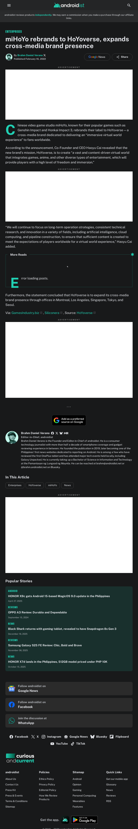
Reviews (13, 607)
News (67, 485)
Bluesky (98, 737)
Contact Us (11, 784)
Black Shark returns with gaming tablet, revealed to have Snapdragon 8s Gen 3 (62, 629)
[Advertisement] (69, 95)
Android (13, 590)
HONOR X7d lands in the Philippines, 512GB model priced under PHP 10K (57, 661)
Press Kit (10, 790)
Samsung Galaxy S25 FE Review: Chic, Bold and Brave (45, 645)
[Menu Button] (9, 5)
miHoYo (52, 485)
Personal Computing (84, 795)
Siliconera (52, 313)
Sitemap (10, 806)
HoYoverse (85, 313)
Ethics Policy (46, 779)
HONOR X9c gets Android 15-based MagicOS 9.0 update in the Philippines (59, 596)
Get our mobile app (117, 779)
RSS (108, 801)
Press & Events (14, 795)
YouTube (59, 744)
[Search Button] (129, 5)
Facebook (18, 737)
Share (122, 57)
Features (78, 806)
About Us (10, 779)
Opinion (77, 784)
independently (43, 15)
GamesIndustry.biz (25, 313)
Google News (76, 737)
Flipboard (119, 737)
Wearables (79, 801)
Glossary (111, 784)
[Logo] (69, 758)
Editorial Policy (47, 790)
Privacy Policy (47, 784)
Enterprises (14, 485)
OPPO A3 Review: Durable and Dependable (37, 612)
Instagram (51, 737)
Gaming (77, 790)
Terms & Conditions (16, 801)
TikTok (77, 744)
